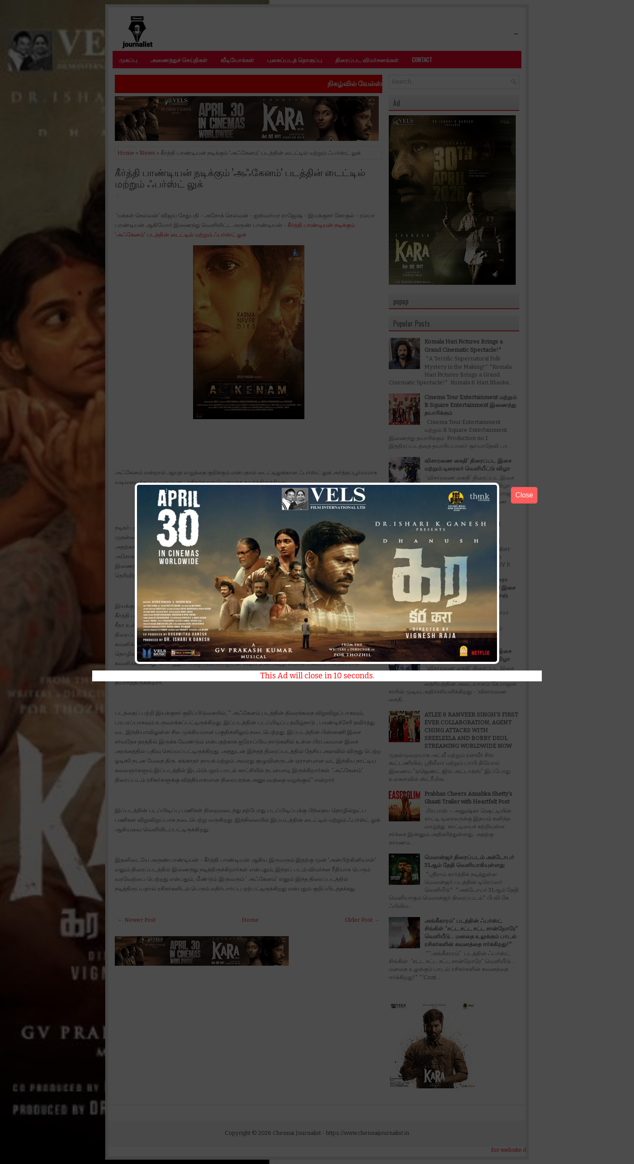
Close (524, 495)
